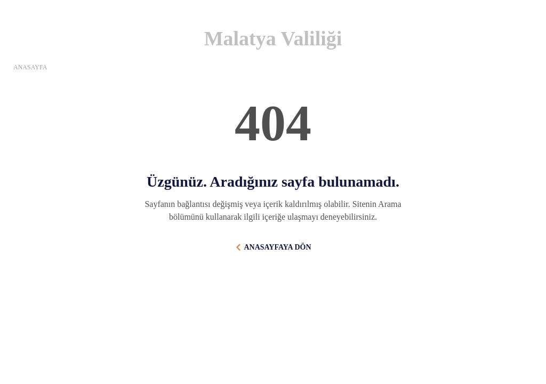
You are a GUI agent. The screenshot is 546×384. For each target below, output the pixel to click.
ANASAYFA (30, 67)
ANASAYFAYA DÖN (277, 247)
